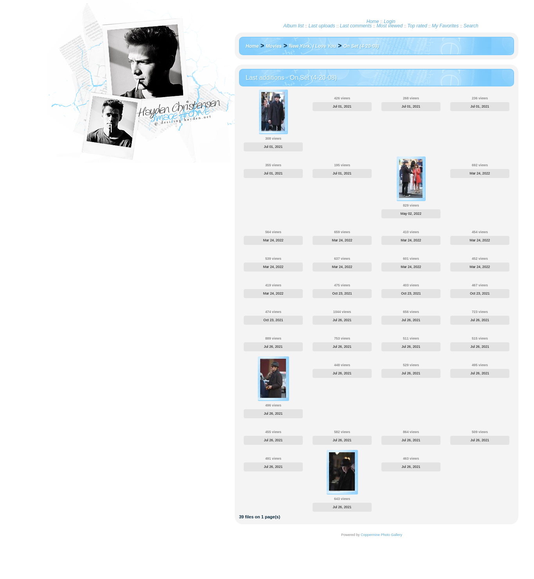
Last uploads (321, 26)
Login (389, 21)
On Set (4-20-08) (361, 46)
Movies (274, 46)
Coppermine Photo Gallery (381, 535)
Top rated (417, 26)
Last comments (356, 26)
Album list (293, 26)
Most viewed (389, 26)
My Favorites (445, 26)
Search (471, 26)
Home (373, 21)
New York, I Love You (312, 46)
